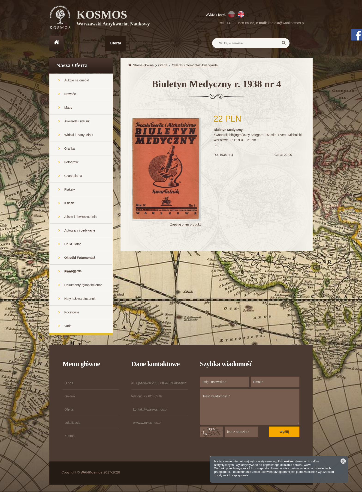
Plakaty (69, 190)
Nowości (70, 94)
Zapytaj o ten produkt (185, 225)
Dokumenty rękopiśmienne (83, 285)
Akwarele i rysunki (77, 122)
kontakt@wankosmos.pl (286, 23)
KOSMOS (113, 18)
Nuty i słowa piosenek (79, 299)
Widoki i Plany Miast (78, 135)
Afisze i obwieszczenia (80, 217)
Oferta (115, 43)
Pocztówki (71, 313)
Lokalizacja (140, 43)
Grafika (69, 149)
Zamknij (343, 461)
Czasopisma (73, 176)
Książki (69, 203)
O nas (73, 43)
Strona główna (143, 66)
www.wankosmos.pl (147, 423)
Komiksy (70, 272)
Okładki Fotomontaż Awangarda (79, 260)
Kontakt (167, 43)
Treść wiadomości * (249, 407)
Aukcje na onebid (76, 81)
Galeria (94, 43)
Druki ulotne (72, 244)
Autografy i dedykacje (79, 231)
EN (240, 14)
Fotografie (71, 162)
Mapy (68, 108)
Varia (68, 326)
